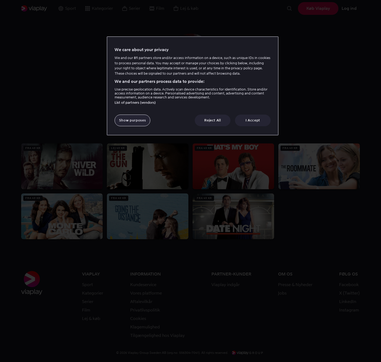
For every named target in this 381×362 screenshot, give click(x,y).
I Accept (253, 120)
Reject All (212, 120)
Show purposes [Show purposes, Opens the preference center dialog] (132, 120)
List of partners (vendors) (135, 103)
